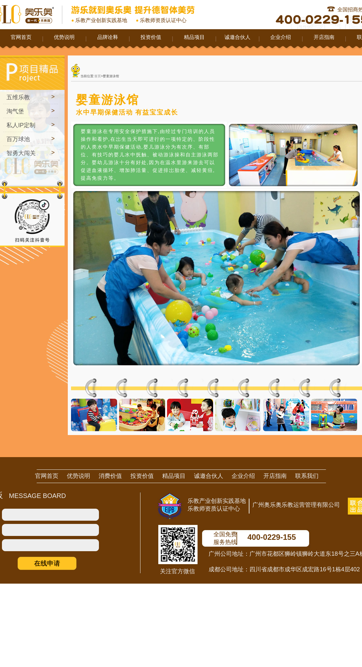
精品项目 (194, 37)
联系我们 (307, 476)
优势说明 (64, 37)
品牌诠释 (107, 37)
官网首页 (21, 37)
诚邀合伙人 (237, 37)
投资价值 (150, 37)
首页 (97, 76)
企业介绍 (280, 37)
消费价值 (110, 476)
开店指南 (324, 37)
